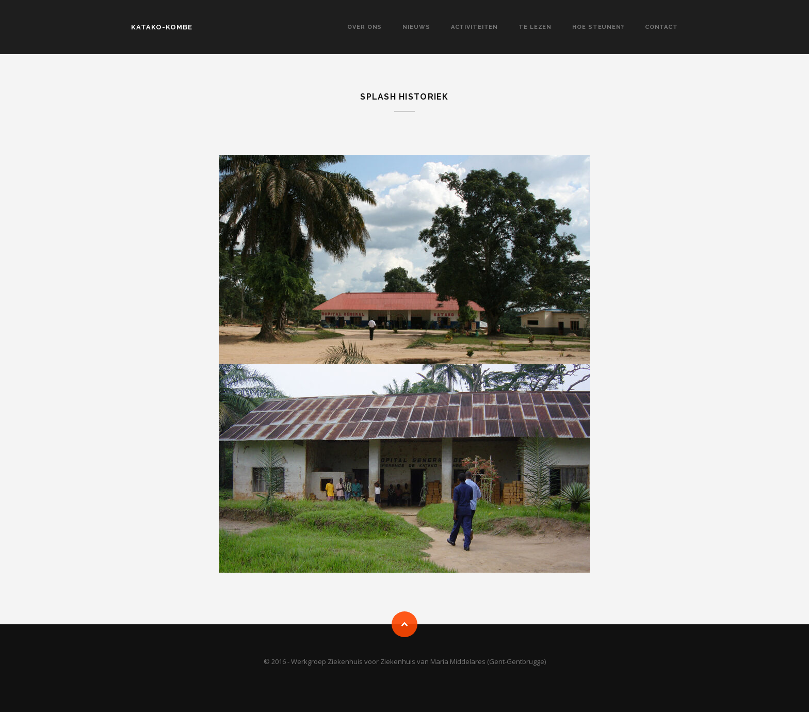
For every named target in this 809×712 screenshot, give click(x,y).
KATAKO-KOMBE (161, 27)
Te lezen (535, 27)
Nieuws (416, 27)
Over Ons (364, 27)
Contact (661, 27)
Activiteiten (474, 27)
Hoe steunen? (598, 27)
